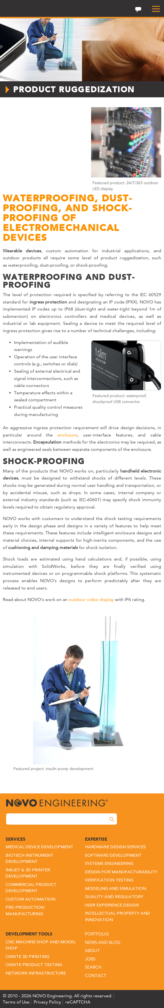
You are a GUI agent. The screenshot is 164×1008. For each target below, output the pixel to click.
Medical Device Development (39, 847)
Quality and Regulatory (114, 897)
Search (93, 967)
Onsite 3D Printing (27, 957)
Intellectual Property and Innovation (117, 917)
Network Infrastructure (36, 973)
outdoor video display (91, 599)
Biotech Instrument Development (29, 859)
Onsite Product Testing (34, 965)
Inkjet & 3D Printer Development (28, 873)
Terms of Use (16, 1002)
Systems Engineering (109, 864)
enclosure (67, 435)
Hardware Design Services (115, 847)
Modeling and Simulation (115, 889)
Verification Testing (109, 880)
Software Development (113, 856)
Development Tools (29, 934)
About (92, 950)
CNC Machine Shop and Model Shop (41, 945)
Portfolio (97, 934)
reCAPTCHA (77, 1002)
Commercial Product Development (31, 888)
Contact (95, 975)
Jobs (90, 959)
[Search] (112, 819)
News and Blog (103, 942)
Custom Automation (30, 899)
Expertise (96, 839)
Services (16, 839)
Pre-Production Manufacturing (25, 911)
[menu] (153, 9)
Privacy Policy (47, 1002)
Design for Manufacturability (121, 872)
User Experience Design (112, 905)
